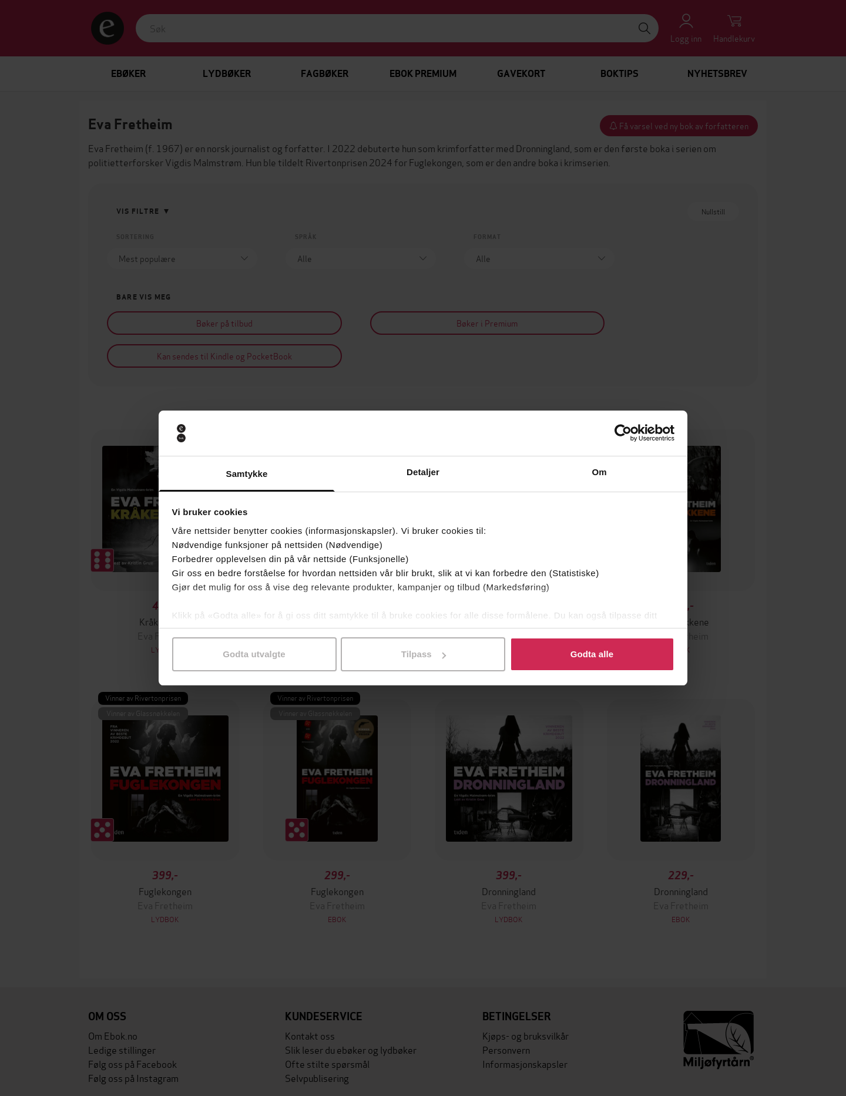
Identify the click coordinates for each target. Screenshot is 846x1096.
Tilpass (423, 654)
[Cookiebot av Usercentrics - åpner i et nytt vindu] (623, 433)
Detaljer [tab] (423, 472)
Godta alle (592, 654)
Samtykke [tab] (247, 474)
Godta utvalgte (254, 654)
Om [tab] (599, 472)
